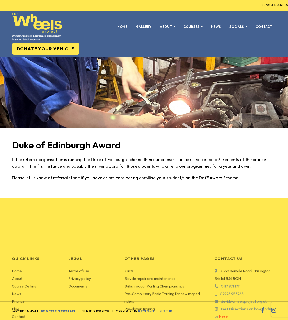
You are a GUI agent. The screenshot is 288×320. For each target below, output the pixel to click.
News (216, 27)
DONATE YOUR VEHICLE (45, 49)
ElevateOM (146, 310)
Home (122, 27)
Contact (264, 27)
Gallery (144, 27)
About (166, 27)
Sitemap (166, 310)
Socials (237, 27)
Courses (191, 27)
